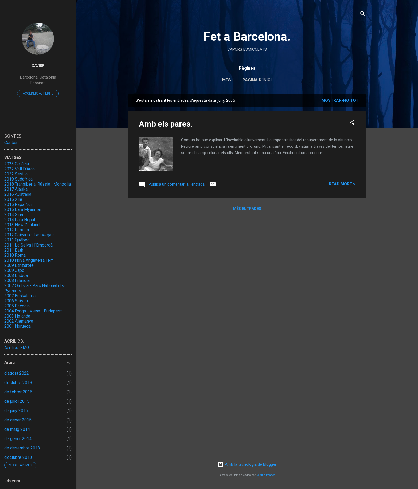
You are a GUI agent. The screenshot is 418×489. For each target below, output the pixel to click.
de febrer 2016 (18, 391)
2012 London (16, 229)
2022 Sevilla (16, 174)
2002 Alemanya (18, 321)
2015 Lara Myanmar (22, 209)
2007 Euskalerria (20, 295)
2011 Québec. (17, 239)
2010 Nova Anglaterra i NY (28, 260)
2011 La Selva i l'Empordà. (28, 245)
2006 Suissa (16, 300)
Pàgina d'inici (246, 79)
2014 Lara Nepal (19, 219)
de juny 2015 (16, 410)
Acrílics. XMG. (17, 347)
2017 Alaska (16, 189)
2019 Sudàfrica (18, 179)
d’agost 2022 (16, 373)
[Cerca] (363, 14)
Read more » (342, 184)
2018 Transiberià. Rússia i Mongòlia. (38, 184)
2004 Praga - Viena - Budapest (33, 311)
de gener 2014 (18, 438)
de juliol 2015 (16, 401)
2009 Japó (14, 270)
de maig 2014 (17, 429)
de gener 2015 (18, 420)
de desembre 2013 (22, 448)
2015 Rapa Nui (18, 204)
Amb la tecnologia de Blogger (246, 464)
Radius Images (265, 475)
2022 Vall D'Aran (19, 168)
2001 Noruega (17, 326)
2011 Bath (13, 250)
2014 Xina (13, 214)
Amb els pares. (166, 123)
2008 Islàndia (17, 280)
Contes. (11, 142)
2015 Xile (13, 199)
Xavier (38, 65)
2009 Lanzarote (19, 265)
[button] (352, 123)
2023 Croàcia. (17, 163)
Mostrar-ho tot (340, 100)
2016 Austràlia (17, 194)
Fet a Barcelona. (247, 36)
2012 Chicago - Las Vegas (29, 234)
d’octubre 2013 (18, 457)
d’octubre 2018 (18, 382)
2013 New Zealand (22, 224)
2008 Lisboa (16, 275)
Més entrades (247, 208)
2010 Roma (15, 255)
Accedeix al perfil (38, 93)
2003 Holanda (17, 316)
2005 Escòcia (17, 305)
